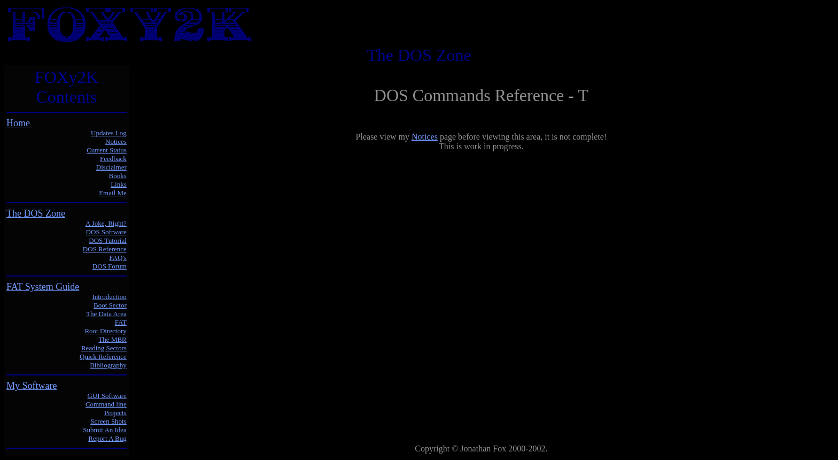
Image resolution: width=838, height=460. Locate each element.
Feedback (113, 159)
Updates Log (109, 133)
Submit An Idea (105, 430)
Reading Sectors (104, 348)
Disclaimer (111, 167)
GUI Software (107, 396)
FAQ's (117, 258)
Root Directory (105, 331)
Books (118, 176)
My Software (31, 385)
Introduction (109, 297)
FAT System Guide (42, 286)
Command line (106, 404)
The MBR (112, 339)
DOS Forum (109, 266)
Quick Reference (103, 356)
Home (18, 123)
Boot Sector (110, 305)
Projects (115, 413)
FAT (121, 322)
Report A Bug (107, 438)
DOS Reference (105, 249)
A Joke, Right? (106, 223)
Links (119, 184)
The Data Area (106, 314)
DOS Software (106, 232)
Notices (116, 141)
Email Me (113, 193)
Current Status (107, 150)
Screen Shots (108, 421)
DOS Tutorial (107, 240)
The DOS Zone (35, 213)
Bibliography (108, 365)
